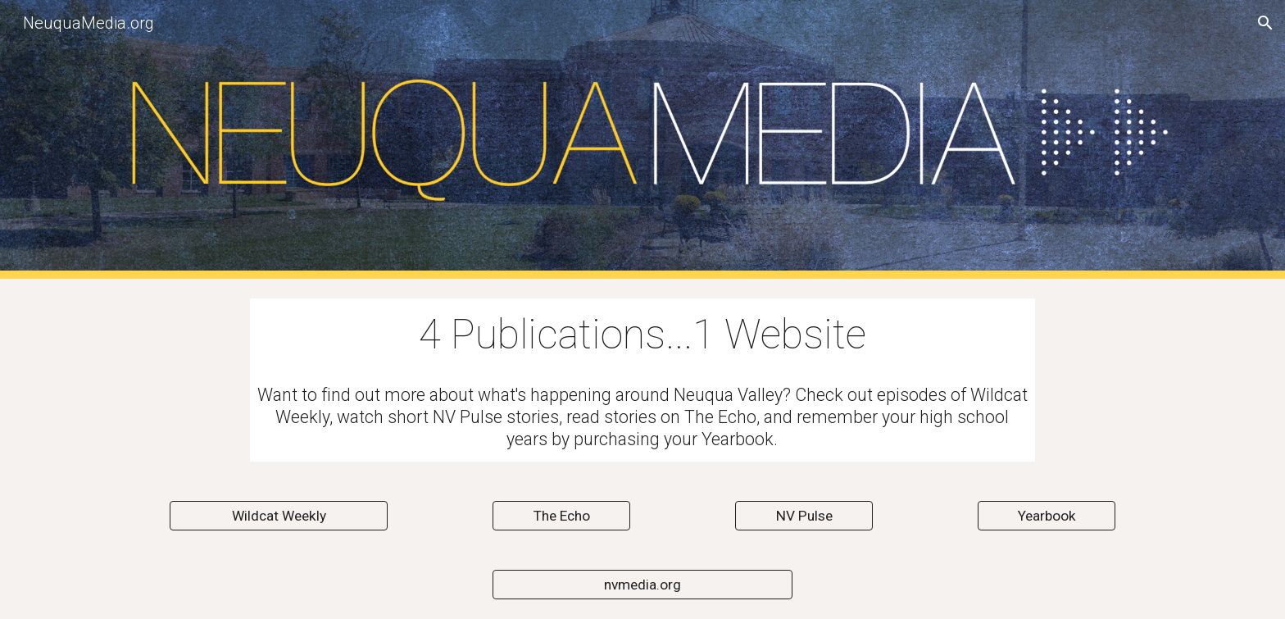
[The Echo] (561, 516)
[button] (1265, 23)
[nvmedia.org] (642, 585)
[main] (642, 335)
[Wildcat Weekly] (278, 516)
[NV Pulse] (804, 516)
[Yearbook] (1047, 516)
